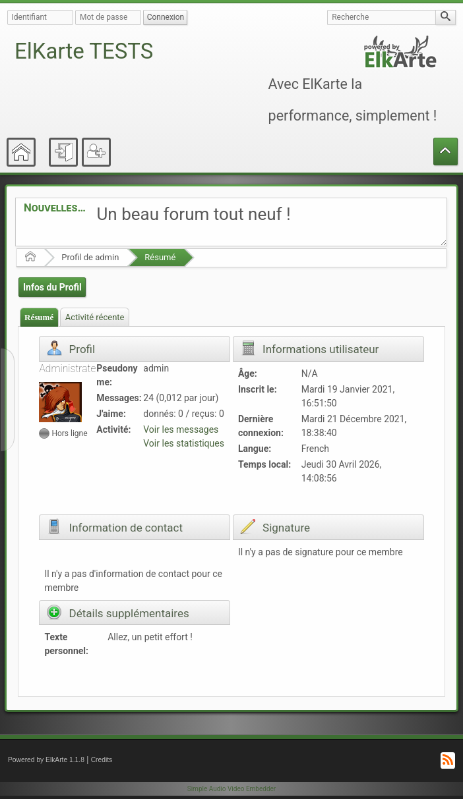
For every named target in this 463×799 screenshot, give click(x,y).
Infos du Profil (52, 287)
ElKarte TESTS (84, 51)
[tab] (39, 317)
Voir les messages (180, 429)
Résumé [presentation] (38, 317)
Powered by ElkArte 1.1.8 (46, 759)
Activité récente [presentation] (95, 317)
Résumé (159, 257)
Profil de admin (90, 257)
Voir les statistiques (183, 443)
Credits (102, 759)
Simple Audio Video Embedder (231, 788)
